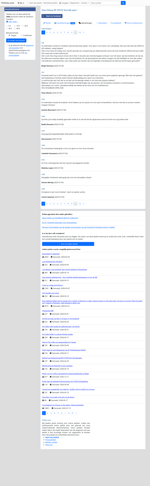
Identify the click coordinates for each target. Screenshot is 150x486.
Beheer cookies (51, 471)
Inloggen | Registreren (69, 3)
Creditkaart (27, 98)
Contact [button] (84, 3)
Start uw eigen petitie (68, 273)
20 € (26, 88)
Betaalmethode (12, 95)
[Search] (105, 3)
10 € (18, 88)
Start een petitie (34, 3)
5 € (10, 88)
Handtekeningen (64, 23)
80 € (18, 91)
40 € (10, 91)
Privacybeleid (116, 23)
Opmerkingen (85, 23)
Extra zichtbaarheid (133, 23)
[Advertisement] (92, 52)
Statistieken (101, 23)
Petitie (47, 23)
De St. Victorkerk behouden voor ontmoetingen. (59, 252)
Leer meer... (12, 84)
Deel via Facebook (51, 16)
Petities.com (7, 2)
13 (80, 32)
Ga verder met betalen (16, 103)
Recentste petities (50, 3)
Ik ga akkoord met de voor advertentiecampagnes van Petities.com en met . (21, 113)
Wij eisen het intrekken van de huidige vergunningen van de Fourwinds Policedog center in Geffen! (78, 256)
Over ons (48, 474)
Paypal (13, 98)
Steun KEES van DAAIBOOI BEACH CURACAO (60, 247)
